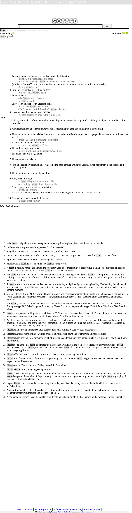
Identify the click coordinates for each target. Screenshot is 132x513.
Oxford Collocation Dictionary (67, 509)
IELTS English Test (43, 509)
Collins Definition (41, 30)
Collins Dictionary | (54, 2)
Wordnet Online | (17, 2)
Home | (4, 2)
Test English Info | (35, 2)
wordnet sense (18, 30)
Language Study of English (60, 512)
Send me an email (88, 512)
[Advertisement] (64, 56)
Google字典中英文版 (75, 2)
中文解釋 (10, 30)
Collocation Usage (29, 30)
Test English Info (25, 509)
